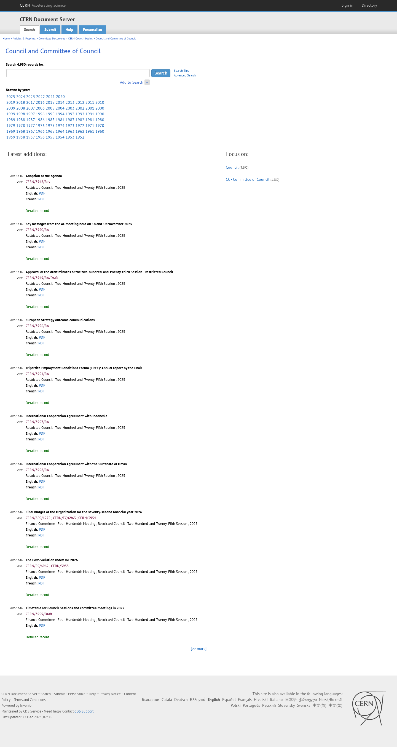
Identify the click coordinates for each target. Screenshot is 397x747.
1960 (99, 131)
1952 (80, 137)
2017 (30, 102)
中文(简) (319, 705)
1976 (40, 125)
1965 (50, 131)
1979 (10, 125)
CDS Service (32, 711)
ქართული (308, 699)
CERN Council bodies (80, 38)
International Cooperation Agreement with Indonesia (66, 416)
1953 (70, 137)
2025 (10, 96)
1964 (60, 131)
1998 (20, 113)
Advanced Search (185, 75)
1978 (20, 125)
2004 (60, 108)
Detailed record (37, 210)
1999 (10, 113)
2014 (60, 102)
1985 (50, 119)
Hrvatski (261, 699)
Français (245, 699)
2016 (40, 102)
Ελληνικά (197, 699)
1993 (70, 113)
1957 (30, 137)
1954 (60, 137)
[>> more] (198, 648)
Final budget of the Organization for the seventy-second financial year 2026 (84, 512)
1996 (40, 113)
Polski (236, 705)
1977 (30, 125)
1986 (40, 119)
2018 (20, 102)
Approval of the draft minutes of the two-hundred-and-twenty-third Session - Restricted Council (99, 272)
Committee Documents (52, 38)
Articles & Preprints (24, 38)
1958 (20, 137)
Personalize (92, 29)
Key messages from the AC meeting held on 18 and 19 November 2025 (79, 224)
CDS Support (83, 711)
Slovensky (286, 705)
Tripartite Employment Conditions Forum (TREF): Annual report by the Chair (84, 368)
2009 (10, 108)
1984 (60, 119)
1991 (89, 113)
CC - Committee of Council (247, 179)
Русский (269, 705)
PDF (42, 193)
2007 (30, 108)
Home (6, 38)
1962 (80, 131)
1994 (60, 113)
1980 (99, 119)
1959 (10, 137)
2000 (99, 108)
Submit (50, 29)
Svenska (303, 705)
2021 (50, 96)
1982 (80, 119)
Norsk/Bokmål (330, 699)
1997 (30, 113)
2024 (20, 96)
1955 (50, 137)
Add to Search (131, 82)
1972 (80, 125)
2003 (70, 108)
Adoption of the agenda (44, 176)
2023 (30, 96)
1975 (50, 125)
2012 (80, 102)
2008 (20, 108)
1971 (89, 125)
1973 (70, 125)
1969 (10, 131)
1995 (50, 113)
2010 (99, 102)
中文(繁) (335, 705)
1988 (20, 119)
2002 (80, 108)
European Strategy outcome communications (60, 320)
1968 (20, 131)
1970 (99, 125)
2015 (50, 102)
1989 (10, 119)
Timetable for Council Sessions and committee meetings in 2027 (75, 608)
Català (167, 699)
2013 (70, 102)
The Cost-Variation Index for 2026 (52, 560)
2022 (40, 96)
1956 (40, 137)
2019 (10, 102)
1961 (89, 131)
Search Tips (181, 71)
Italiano (276, 699)
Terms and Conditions (29, 699)
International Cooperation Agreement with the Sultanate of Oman (76, 464)
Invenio (25, 705)
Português (251, 705)
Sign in (347, 5)
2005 (50, 108)
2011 (89, 102)
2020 (60, 96)
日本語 (291, 699)
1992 (80, 113)
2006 (40, 108)
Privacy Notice (110, 694)
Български (150, 699)
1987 (30, 119)
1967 (30, 131)
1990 (99, 113)
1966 (40, 131)
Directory (369, 5)
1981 (89, 119)
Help (69, 29)
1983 (70, 119)
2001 (89, 108)
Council (232, 167)
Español (229, 699)
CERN (43, 5)
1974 (60, 125)
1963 (70, 131)
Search (29, 29)
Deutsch (181, 699)
